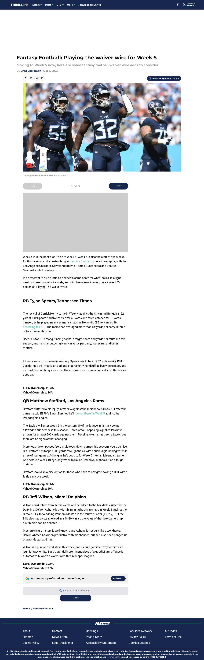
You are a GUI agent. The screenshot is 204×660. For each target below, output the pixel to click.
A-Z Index (171, 631)
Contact (57, 631)
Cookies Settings (139, 642)
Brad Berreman (31, 70)
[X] (184, 4)
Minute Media (20, 651)
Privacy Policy (137, 637)
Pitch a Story (94, 637)
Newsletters (60, 637)
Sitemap (27, 637)
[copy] (42, 78)
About (26, 631)
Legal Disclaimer (62, 642)
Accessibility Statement (101, 642)
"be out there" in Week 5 (90, 413)
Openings (92, 631)
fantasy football (80, 261)
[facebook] (177, 4)
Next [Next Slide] (119, 186)
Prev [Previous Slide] (32, 186)
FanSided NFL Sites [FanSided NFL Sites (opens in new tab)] (89, 4)
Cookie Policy (30, 642)
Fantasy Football (43, 608)
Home (26, 608)
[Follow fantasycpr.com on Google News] (118, 578)
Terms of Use (173, 637)
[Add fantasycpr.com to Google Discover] (164, 78)
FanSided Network (140, 631)
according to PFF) (34, 327)
